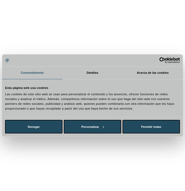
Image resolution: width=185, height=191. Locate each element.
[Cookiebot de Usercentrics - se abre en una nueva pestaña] (156, 60)
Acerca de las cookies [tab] (153, 72)
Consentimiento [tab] (32, 72)
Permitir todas (151, 126)
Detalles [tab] (92, 72)
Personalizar (92, 126)
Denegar (34, 126)
